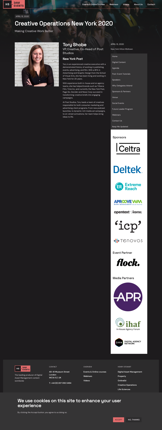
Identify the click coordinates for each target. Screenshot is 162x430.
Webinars (114, 4)
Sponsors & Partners (121, 91)
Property (122, 376)
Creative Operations (127, 385)
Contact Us (117, 120)
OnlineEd (122, 380)
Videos (126, 4)
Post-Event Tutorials (121, 74)
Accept (118, 419)
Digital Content (119, 62)
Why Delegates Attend (122, 85)
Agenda (115, 68)
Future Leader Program (122, 109)
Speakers (116, 79)
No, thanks (134, 419)
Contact (151, 4)
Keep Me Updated (120, 126)
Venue (115, 97)
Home (114, 56)
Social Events (118, 103)
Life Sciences (124, 389)
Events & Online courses (94, 372)
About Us (138, 4)
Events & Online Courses (93, 4)
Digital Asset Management (130, 372)
